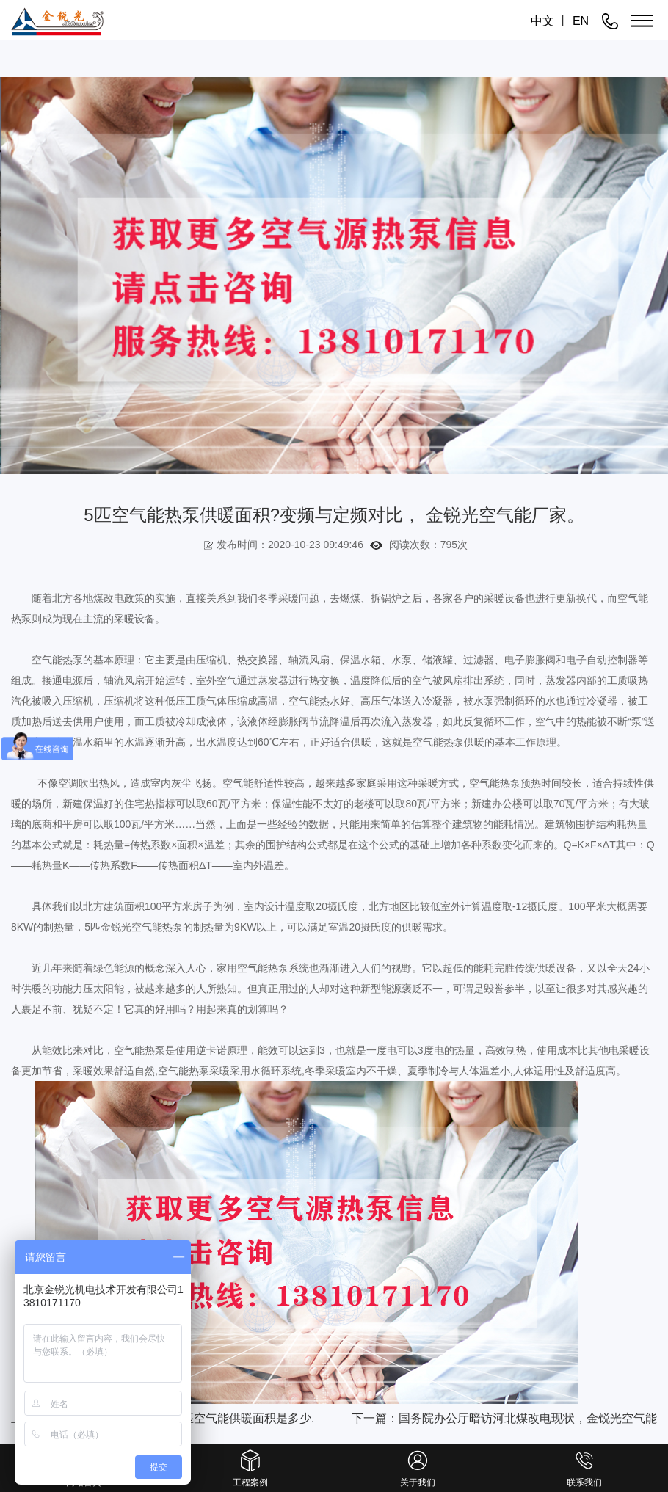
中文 (542, 21)
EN (581, 21)
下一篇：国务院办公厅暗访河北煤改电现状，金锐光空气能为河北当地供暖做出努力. (504, 1422)
